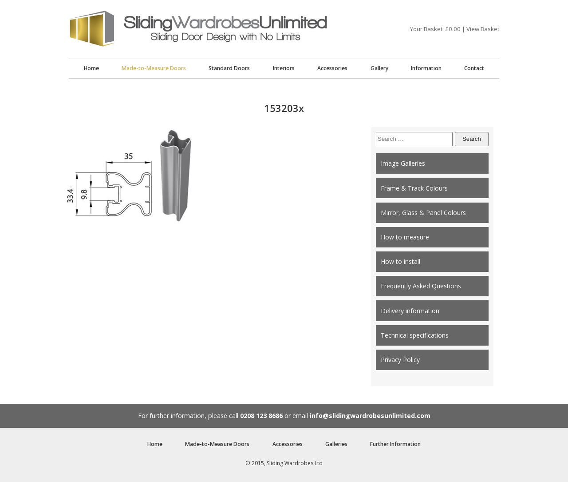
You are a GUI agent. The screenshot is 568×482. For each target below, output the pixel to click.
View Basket (482, 29)
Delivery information (410, 311)
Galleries (336, 444)
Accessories (332, 68)
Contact (474, 68)
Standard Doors (229, 68)
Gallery (379, 68)
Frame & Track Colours (414, 188)
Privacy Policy (400, 359)
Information (426, 68)
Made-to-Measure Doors (154, 68)
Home (91, 68)
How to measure (405, 237)
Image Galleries (403, 163)
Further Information (395, 444)
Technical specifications (415, 335)
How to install (400, 261)
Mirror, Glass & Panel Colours (423, 212)
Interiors (284, 68)
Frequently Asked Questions (421, 286)
